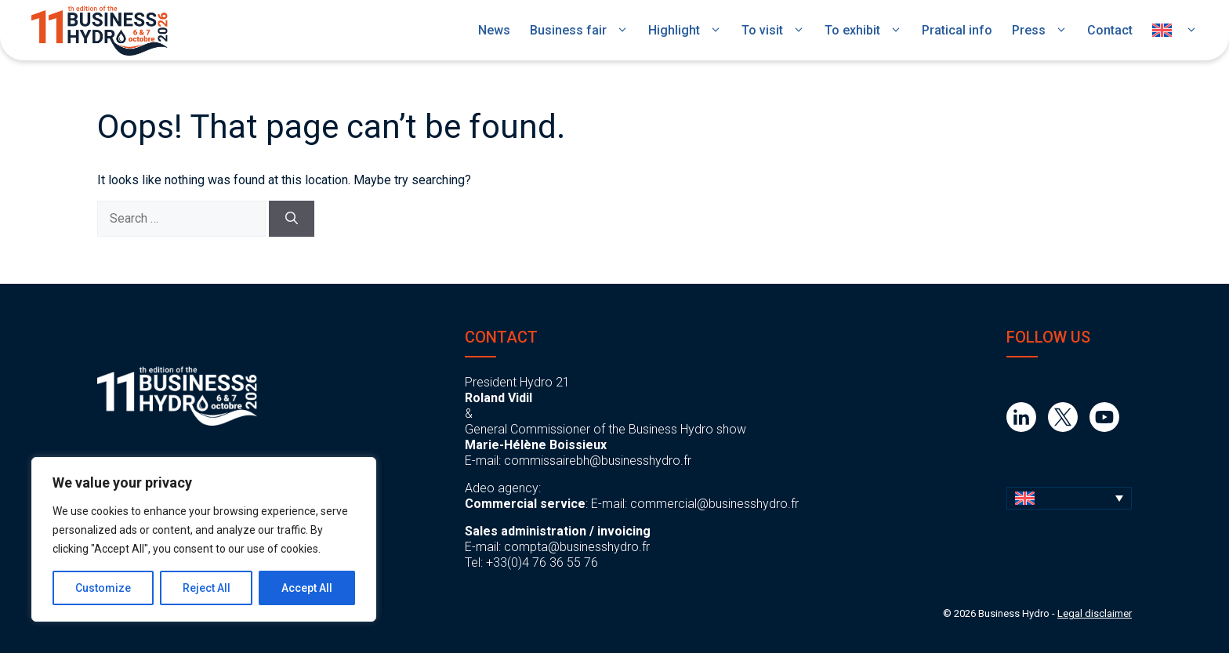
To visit (773, 30)
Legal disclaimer (1094, 613)
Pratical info (957, 30)
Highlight (685, 30)
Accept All (306, 588)
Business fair (579, 30)
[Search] (291, 219)
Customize (103, 588)
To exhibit (863, 30)
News (494, 30)
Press (1040, 30)
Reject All (206, 588)
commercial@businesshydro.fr (714, 503)
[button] (1069, 498)
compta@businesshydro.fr (577, 546)
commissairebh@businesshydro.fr (597, 460)
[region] (203, 539)
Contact (1110, 30)
